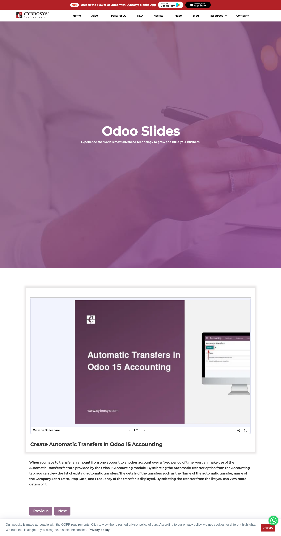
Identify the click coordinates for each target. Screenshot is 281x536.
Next (62, 511)
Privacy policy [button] (99, 530)
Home (77, 15)
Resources (216, 15)
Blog (195, 15)
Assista (158, 15)
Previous (40, 511)
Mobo (177, 15)
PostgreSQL (118, 15)
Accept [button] (268, 527)
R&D (140, 15)
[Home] (32, 16)
